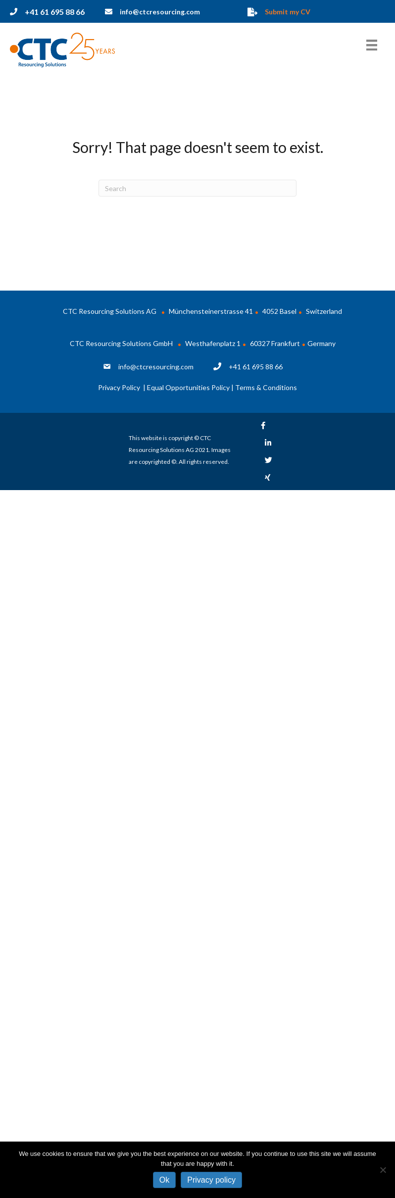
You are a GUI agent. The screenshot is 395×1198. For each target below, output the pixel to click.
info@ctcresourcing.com (156, 366)
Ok (164, 1180)
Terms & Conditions (266, 387)
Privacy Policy (120, 387)
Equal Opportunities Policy (188, 387)
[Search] (197, 188)
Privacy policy (211, 1180)
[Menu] (371, 44)
